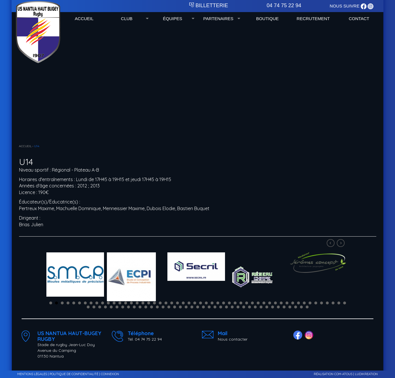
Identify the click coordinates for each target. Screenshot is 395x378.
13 (119, 303)
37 (258, 303)
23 (177, 303)
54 (93, 307)
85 (272, 307)
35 (246, 303)
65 (157, 307)
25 (189, 303)
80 (243, 307)
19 (154, 303)
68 (174, 307)
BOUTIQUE (267, 18)
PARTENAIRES (218, 18)
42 (287, 303)
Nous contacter (232, 339)
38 (263, 303)
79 (238, 307)
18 (148, 303)
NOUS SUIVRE (345, 5)
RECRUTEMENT (313, 18)
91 (307, 307)
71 (191, 307)
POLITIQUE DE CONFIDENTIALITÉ (74, 374)
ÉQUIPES (172, 18)
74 (209, 307)
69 (180, 307)
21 (166, 303)
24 (183, 303)
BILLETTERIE (208, 5)
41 (281, 303)
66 (163, 307)
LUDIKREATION (366, 374)
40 (275, 303)
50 (333, 303)
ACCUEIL (84, 18)
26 (194, 303)
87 (284, 307)
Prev (331, 243)
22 (171, 303)
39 (269, 303)
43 (292, 303)
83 (261, 307)
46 (310, 303)
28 (206, 303)
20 (160, 303)
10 (102, 303)
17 (142, 303)
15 (131, 303)
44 (298, 303)
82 (255, 307)
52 (344, 303)
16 (137, 303)
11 (108, 303)
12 (114, 303)
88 (289, 307)
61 (134, 307)
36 (252, 303)
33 (235, 303)
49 (327, 303)
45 (304, 303)
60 (128, 307)
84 (266, 307)
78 (232, 307)
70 (186, 307)
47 (315, 303)
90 (301, 307)
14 (125, 303)
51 (338, 303)
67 (168, 307)
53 (88, 307)
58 (117, 307)
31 (223, 303)
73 (203, 307)
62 (140, 307)
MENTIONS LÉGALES (32, 374)
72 (197, 307)
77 (226, 307)
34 (240, 303)
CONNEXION (110, 374)
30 (217, 303)
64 (151, 307)
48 (321, 303)
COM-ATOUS (343, 374)
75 (214, 307)
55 (99, 307)
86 (278, 307)
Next (341, 243)
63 (145, 307)
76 (220, 307)
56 (105, 307)
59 (122, 307)
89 (295, 307)
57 (111, 307)
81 (249, 307)
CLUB (127, 18)
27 (200, 303)
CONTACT (359, 18)
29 (212, 303)
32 (229, 303)
